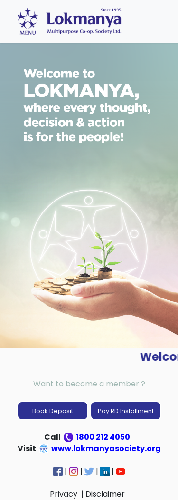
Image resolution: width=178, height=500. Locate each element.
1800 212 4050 (97, 437)
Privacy (64, 494)
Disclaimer (106, 494)
